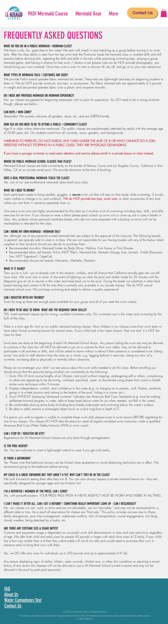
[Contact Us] (142, 13)
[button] (163, 13)
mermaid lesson (129, 479)
